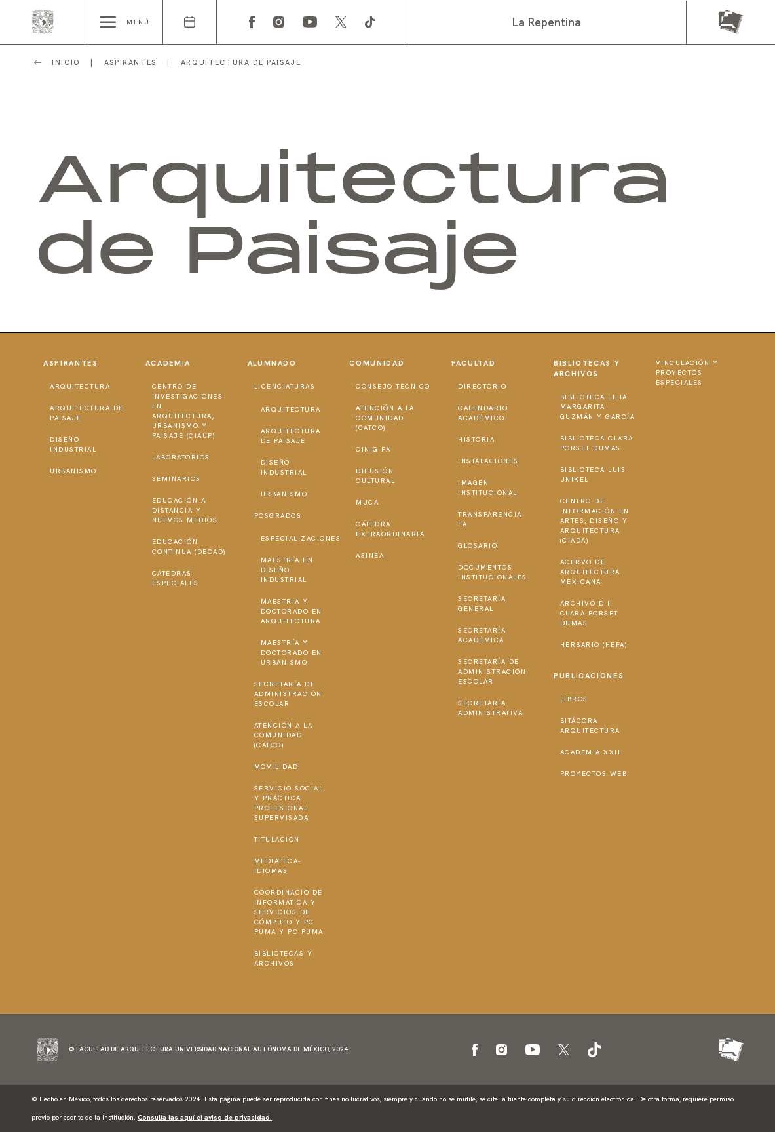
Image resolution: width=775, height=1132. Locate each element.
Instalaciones (488, 461)
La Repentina (546, 21)
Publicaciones (589, 675)
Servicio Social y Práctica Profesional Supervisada (289, 803)
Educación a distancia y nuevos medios (185, 510)
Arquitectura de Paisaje (87, 413)
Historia (476, 439)
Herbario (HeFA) (594, 644)
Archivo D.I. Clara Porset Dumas (589, 613)
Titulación (277, 839)
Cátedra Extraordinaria (390, 529)
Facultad (473, 363)
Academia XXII (590, 752)
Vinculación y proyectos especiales (687, 373)
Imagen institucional (488, 487)
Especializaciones (301, 538)
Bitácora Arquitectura (590, 725)
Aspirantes (70, 363)
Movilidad (276, 766)
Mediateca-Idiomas (277, 866)
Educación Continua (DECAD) (189, 546)
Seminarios (176, 479)
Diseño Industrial (73, 444)
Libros (574, 699)
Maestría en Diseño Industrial (287, 570)
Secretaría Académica (482, 635)
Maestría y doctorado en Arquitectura (291, 611)
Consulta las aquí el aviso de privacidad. (205, 1117)
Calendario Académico (483, 413)
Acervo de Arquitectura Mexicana (590, 572)
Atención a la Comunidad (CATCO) (283, 735)
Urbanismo (73, 471)
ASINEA (370, 555)
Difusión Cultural (375, 476)
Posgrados (278, 515)
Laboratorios (181, 457)
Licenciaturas (285, 386)
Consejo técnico (393, 386)
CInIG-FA (373, 449)
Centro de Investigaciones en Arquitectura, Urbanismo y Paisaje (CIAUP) (187, 411)
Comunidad (376, 363)
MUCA (367, 502)
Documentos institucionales (492, 572)
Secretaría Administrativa (490, 708)
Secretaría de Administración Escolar (288, 694)
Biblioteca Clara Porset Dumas (596, 443)
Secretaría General (482, 604)
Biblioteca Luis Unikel (593, 474)
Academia (168, 363)
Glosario (477, 545)
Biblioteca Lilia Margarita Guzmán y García (597, 407)
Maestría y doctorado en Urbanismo (291, 652)
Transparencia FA (490, 519)
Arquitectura (80, 386)
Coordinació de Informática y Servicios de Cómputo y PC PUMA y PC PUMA (289, 912)
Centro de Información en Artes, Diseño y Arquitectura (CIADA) (595, 521)
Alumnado (272, 363)
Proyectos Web (594, 774)
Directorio (482, 386)
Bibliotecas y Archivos (283, 958)
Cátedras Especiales (175, 578)
